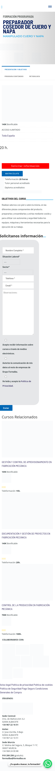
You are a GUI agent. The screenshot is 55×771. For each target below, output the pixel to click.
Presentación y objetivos (16, 69)
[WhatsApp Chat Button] (47, 763)
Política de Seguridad (10, 688)
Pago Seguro (28, 688)
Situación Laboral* (11, 256)
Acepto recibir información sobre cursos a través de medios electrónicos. (17, 349)
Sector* (6, 266)
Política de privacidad (22, 684)
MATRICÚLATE (12, 173)
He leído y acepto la (16, 383)
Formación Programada (18, 16)
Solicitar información (25, 166)
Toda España (8, 135)
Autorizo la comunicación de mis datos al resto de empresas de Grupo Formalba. (17, 367)
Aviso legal (5, 684)
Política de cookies (43, 684)
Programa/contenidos (14, 76)
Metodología (34, 76)
